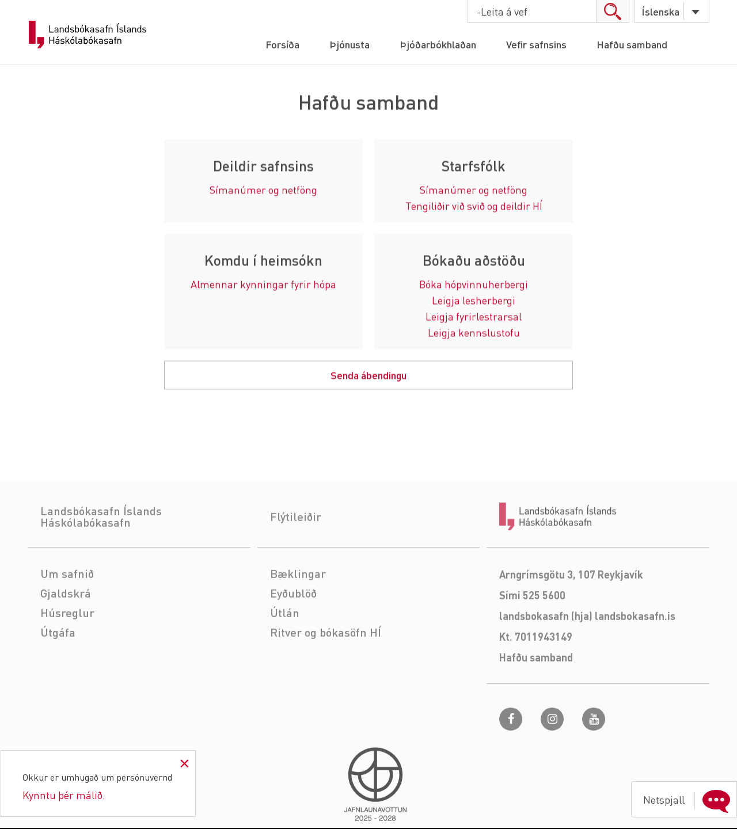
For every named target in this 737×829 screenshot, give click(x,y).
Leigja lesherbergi (473, 300)
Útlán (284, 647)
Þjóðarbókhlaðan (438, 44)
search (612, 11)
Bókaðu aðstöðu (474, 261)
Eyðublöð (293, 627)
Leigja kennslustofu (474, 333)
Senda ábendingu (368, 375)
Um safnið (67, 607)
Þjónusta (349, 44)
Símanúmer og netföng (263, 190)
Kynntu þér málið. (63, 794)
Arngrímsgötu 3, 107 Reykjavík (571, 608)
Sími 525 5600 (532, 629)
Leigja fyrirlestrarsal (474, 317)
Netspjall (689, 799)
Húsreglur (67, 647)
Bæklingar (298, 607)
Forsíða (282, 44)
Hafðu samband (632, 44)
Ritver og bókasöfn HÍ (325, 666)
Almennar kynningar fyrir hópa (263, 284)
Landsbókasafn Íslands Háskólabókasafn (87, 34)
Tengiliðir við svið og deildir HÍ (473, 206)
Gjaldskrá (65, 627)
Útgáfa (57, 666)
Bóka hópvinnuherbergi (473, 284)
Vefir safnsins (536, 44)
